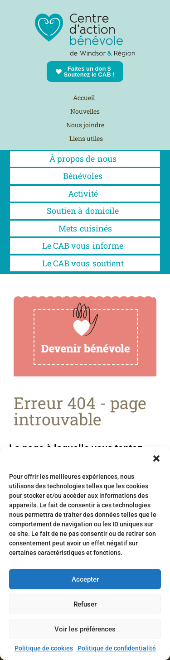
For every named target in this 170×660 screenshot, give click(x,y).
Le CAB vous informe (85, 245)
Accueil (84, 97)
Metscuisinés (85, 228)
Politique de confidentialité (117, 648)
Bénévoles (85, 175)
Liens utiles (86, 138)
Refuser (85, 604)
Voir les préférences (85, 629)
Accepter (85, 579)
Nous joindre (85, 124)
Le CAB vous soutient (85, 263)
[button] (156, 458)
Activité (85, 193)
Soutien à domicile (85, 210)
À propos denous (85, 158)
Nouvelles (85, 111)
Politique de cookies (44, 648)
